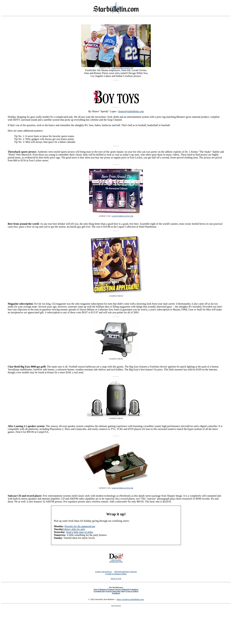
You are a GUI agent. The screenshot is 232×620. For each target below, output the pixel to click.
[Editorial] (125, 589)
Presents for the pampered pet (79, 526)
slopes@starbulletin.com (131, 111)
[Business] (102, 589)
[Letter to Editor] (132, 591)
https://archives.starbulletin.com (130, 599)
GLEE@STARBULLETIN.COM (122, 68)
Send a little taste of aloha (79, 532)
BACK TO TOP (116, 578)
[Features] (111, 589)
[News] (96, 589)
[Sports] (118, 589)
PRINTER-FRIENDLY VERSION (125, 572)
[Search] (109, 591)
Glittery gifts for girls (74, 529)
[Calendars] (134, 589)
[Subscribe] (116, 591)
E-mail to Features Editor (116, 574)
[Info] (123, 591)
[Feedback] (116, 593)
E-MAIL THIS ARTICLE (103, 572)
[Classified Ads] (99, 591)
